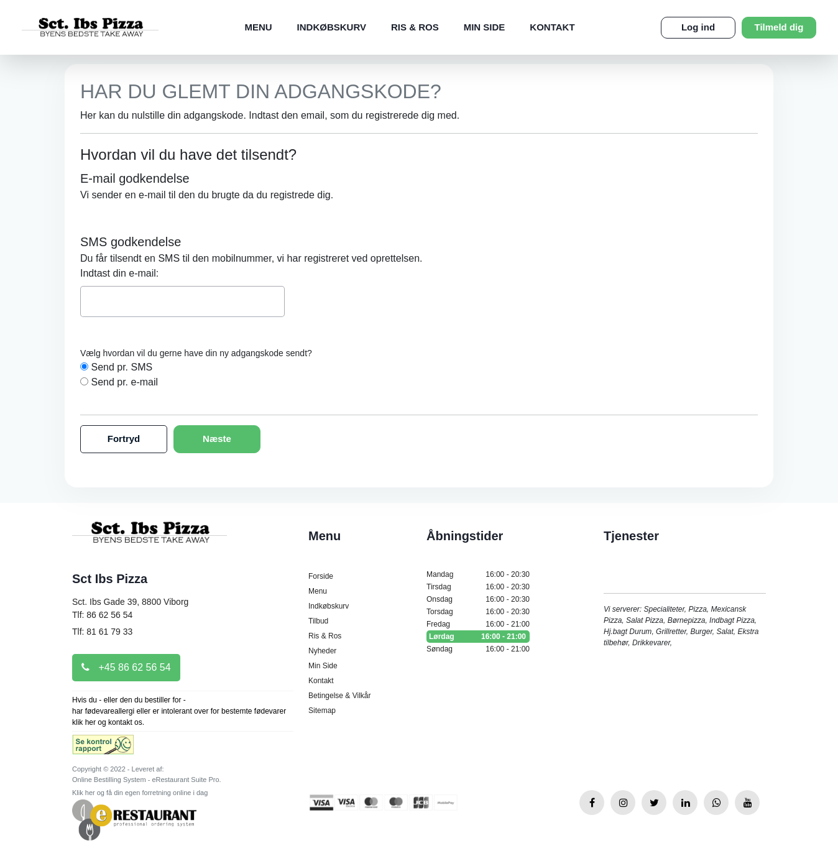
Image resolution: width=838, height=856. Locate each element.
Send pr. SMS (121, 367)
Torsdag (478, 611)
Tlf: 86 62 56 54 (102, 615)
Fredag (478, 624)
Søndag (478, 649)
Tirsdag (478, 587)
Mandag (478, 574)
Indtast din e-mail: (119, 273)
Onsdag (478, 599)
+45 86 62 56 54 (126, 667)
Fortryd (124, 438)
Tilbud (318, 621)
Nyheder (322, 651)
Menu (258, 27)
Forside (320, 576)
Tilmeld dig (779, 27)
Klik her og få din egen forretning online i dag (140, 792)
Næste (217, 438)
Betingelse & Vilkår (339, 695)
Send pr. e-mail (124, 382)
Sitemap (322, 710)
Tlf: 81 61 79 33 (102, 632)
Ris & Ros (415, 27)
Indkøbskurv (331, 27)
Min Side (484, 27)
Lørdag (478, 636)
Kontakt (552, 27)
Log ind (698, 27)
